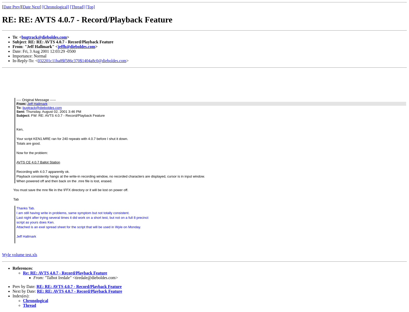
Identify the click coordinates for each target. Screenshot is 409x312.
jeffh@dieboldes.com (76, 46)
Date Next (31, 7)
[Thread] (77, 7)
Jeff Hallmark (37, 104)
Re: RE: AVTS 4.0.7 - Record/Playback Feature (65, 273)
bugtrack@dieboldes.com (44, 37)
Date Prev (11, 7)
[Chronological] (55, 7)
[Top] (90, 7)
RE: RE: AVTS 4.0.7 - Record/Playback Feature (79, 286)
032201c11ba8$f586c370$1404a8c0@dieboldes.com (82, 60)
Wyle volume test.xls (19, 254)
